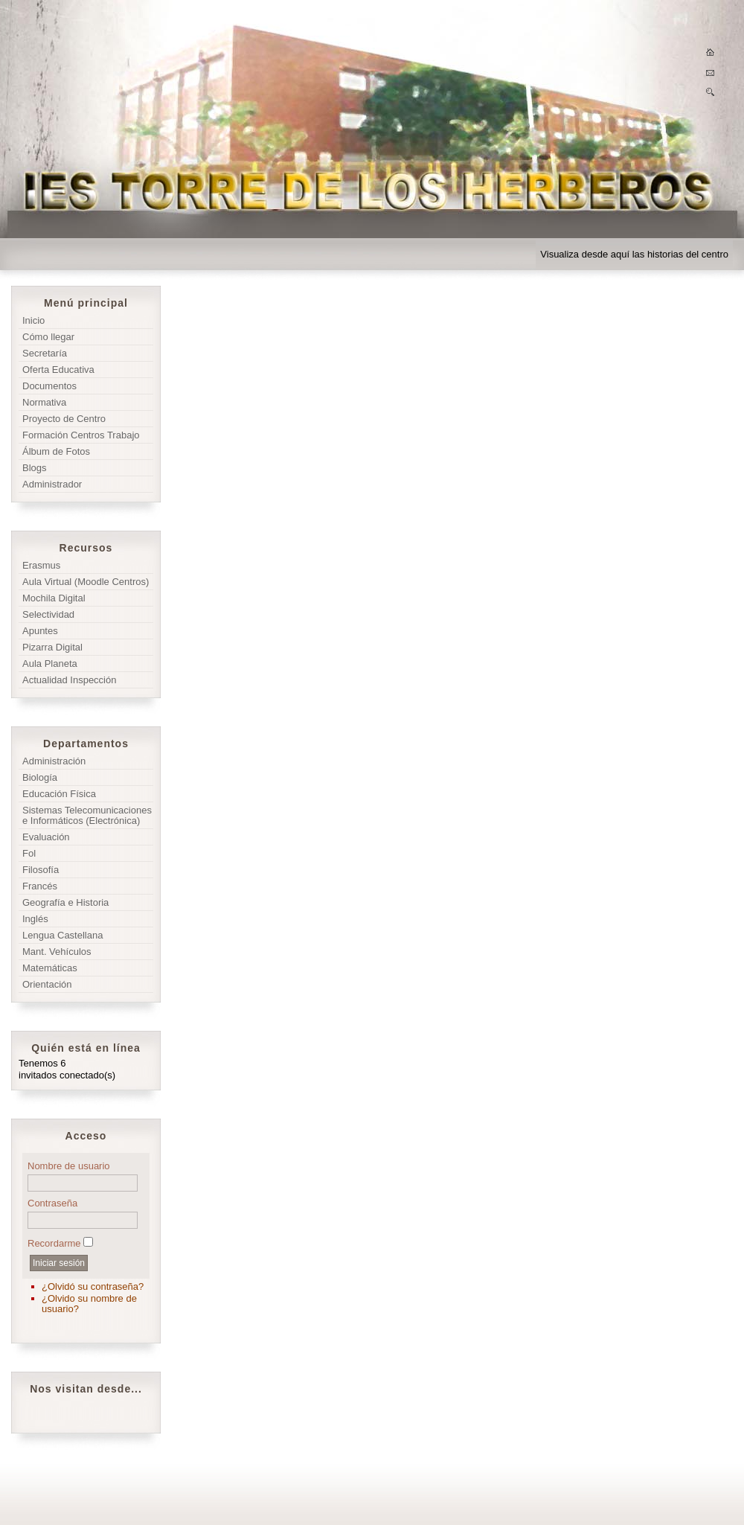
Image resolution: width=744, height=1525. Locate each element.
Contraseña (52, 1203)
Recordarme (54, 1243)
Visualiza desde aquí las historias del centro (634, 254)
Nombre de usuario (69, 1165)
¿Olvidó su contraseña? (93, 1286)
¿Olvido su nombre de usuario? (89, 1303)
